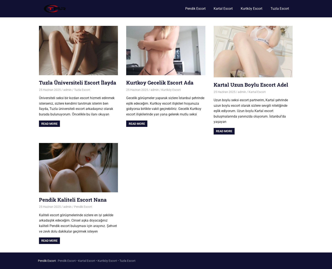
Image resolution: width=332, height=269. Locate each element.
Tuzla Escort (280, 9)
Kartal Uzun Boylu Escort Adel (251, 84)
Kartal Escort (223, 9)
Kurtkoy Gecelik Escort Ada (160, 82)
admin (67, 90)
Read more (49, 123)
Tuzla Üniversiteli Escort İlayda (77, 82)
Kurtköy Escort (251, 9)
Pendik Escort (195, 9)
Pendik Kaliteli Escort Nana (73, 199)
